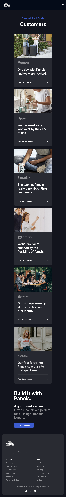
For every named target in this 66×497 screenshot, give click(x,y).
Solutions (9, 459)
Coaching (9, 463)
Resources (40, 466)
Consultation (10, 473)
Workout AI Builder (13, 480)
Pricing (39, 480)
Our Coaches (41, 463)
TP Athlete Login (42, 473)
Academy (9, 477)
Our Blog (39, 470)
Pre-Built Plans (11, 466)
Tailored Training (12, 470)
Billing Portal (41, 477)
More (38, 459)
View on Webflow (24, 425)
